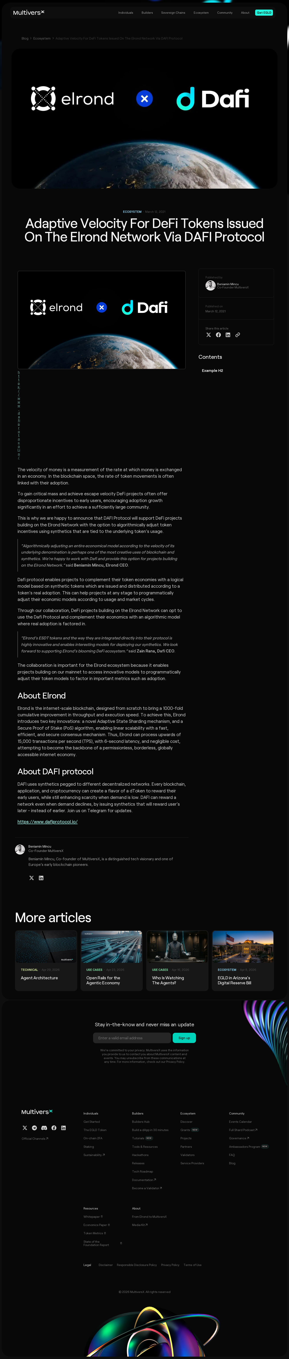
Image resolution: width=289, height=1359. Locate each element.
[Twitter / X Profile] (31, 878)
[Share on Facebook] (218, 335)
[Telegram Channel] (34, 1128)
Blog (25, 38)
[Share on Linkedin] (228, 335)
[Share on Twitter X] (208, 335)
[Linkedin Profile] (41, 878)
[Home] (28, 12)
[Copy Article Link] (238, 335)
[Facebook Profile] (54, 1128)
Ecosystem (42, 38)
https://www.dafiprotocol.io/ (19, 414)
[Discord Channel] (44, 1128)
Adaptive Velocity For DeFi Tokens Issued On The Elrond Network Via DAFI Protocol (119, 38)
